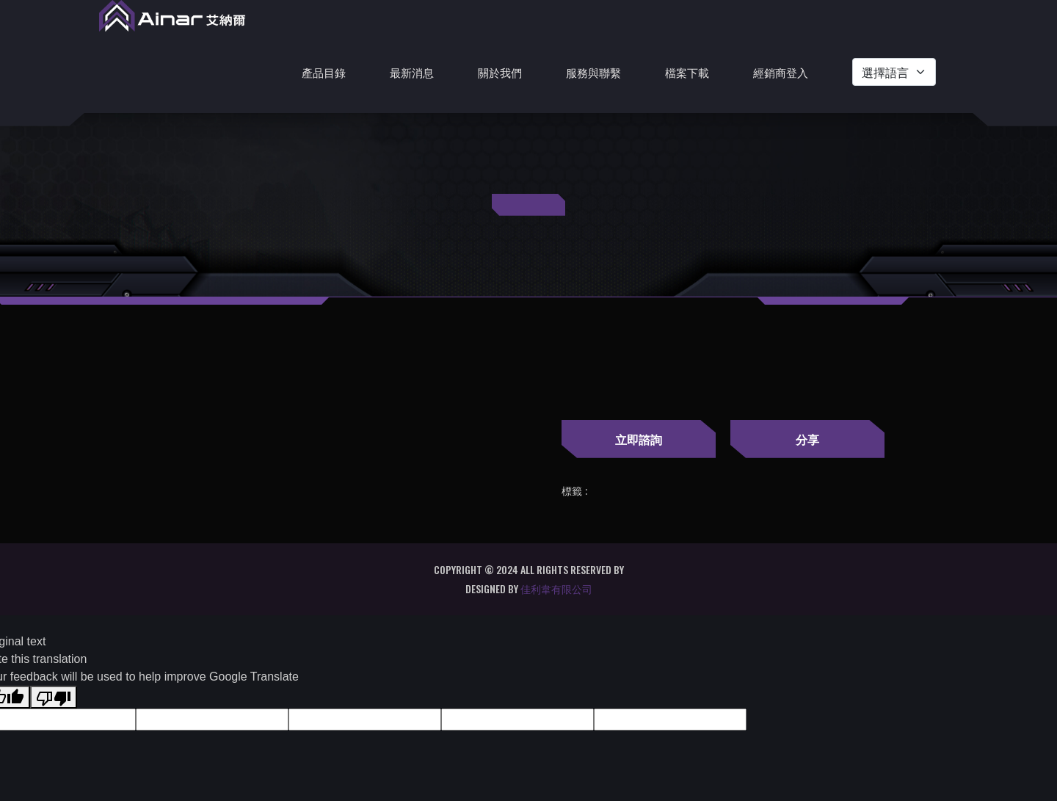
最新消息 (412, 72)
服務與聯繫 (593, 72)
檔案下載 (687, 72)
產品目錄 (324, 72)
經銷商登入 (780, 72)
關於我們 (500, 72)
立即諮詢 (638, 439)
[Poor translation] (53, 697)
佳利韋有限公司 (556, 588)
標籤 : (574, 491)
